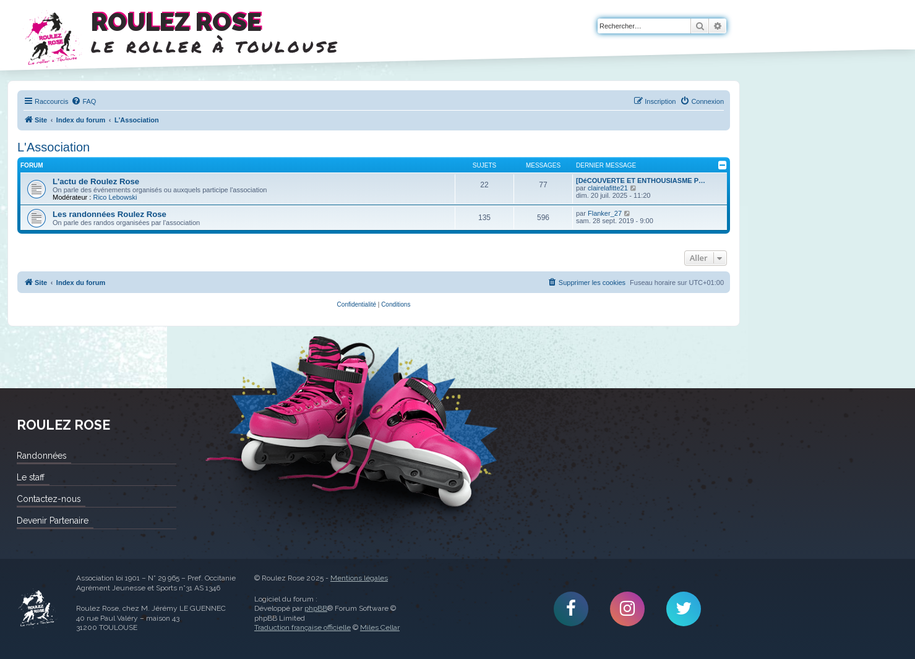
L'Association (53, 147)
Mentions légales (359, 578)
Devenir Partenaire (52, 520)
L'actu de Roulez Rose (96, 181)
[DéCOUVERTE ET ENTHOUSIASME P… (640, 180)
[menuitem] (83, 101)
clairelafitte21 (608, 188)
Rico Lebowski (115, 197)
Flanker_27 (605, 213)
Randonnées (41, 456)
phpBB (315, 608)
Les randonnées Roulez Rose (109, 214)
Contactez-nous (48, 499)
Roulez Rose (37, 609)
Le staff (31, 477)
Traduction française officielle (302, 627)
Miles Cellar (380, 627)
